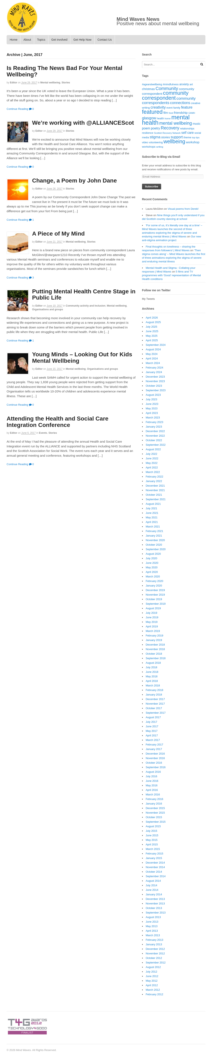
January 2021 (154, 535)
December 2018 (155, 644)
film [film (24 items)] (165, 112)
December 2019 (155, 590)
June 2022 (152, 458)
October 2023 (154, 385)
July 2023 (151, 399)
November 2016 (155, 758)
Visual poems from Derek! (183, 208)
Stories (66, 82)
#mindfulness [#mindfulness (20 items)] (171, 84)
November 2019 (155, 594)
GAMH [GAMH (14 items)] (191, 113)
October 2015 (154, 817)
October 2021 (154, 494)
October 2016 (154, 762)
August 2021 (153, 503)
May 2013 (152, 926)
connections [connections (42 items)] (180, 103)
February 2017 (154, 744)
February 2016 (154, 799)
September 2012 (156, 962)
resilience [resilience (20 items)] (147, 132)
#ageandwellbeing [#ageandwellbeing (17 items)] (152, 84)
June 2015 (152, 835)
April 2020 (152, 571)
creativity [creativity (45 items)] (158, 107)
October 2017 (154, 708)
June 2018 (152, 671)
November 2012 (155, 953)
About (27, 39)
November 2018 (155, 649)
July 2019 (151, 612)
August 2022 (153, 449)
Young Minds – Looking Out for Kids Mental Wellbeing (82, 357)
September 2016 (156, 767)
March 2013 (153, 935)
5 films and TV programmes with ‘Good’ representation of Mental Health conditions (171, 275)
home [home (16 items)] (168, 118)
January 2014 (154, 894)
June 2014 (152, 889)
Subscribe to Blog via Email (161, 156)
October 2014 (154, 871)
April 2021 (152, 522)
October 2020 (154, 544)
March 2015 (153, 849)
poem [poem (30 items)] (146, 128)
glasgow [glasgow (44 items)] (149, 118)
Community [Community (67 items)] (166, 88)
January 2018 (154, 694)
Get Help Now (82, 39)
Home (13, 39)
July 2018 (151, 667)
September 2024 (156, 344)
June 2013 (152, 921)
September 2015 (156, 821)
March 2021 (153, 526)
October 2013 (154, 908)
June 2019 (152, 617)
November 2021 (155, 490)
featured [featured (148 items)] (152, 112)
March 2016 (153, 794)
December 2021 (155, 485)
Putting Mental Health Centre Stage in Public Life (83, 294)
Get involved (59, 39)
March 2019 (153, 631)
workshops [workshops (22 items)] (148, 146)
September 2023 (156, 390)
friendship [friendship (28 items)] (181, 112)
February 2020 (154, 581)
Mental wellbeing (50, 82)
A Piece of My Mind (58, 233)
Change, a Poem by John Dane (74, 180)
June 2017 (152, 726)
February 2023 (154, 422)
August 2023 (153, 394)
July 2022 (151, 453)
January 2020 (154, 585)
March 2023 (153, 417)
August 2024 (153, 349)
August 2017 (153, 717)
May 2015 (152, 839)
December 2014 (155, 862)
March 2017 (153, 740)
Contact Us (105, 39)
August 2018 (153, 662)
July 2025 (151, 326)
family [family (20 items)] (176, 107)
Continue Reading (17, 108)
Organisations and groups (47, 309)
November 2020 (155, 540)
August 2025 (153, 322)
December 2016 (155, 753)
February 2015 (154, 853)
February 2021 (154, 531)
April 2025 (152, 340)
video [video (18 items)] (145, 142)
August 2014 (153, 880)
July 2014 (151, 885)
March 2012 (153, 989)
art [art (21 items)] (191, 84)
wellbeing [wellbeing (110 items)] (174, 141)
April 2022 (152, 467)
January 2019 (154, 640)
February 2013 (154, 939)
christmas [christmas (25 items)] (148, 89)
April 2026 (152, 317)
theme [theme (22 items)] (187, 137)
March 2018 (153, 685)
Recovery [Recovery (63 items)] (170, 128)
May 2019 (152, 621)
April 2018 (152, 680)
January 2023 (154, 426)
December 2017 (155, 699)
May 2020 (152, 567)
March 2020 (153, 576)
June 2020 (152, 562)
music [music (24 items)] (196, 123)
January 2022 (154, 481)
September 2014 (156, 876)
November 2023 (155, 381)
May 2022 (152, 462)
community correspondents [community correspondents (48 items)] (169, 100)
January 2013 (154, 944)
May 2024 (152, 353)
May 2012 (152, 980)
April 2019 (152, 626)
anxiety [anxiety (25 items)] (184, 84)
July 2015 (151, 830)
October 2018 (154, 653)
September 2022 (156, 444)
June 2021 (152, 512)
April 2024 (152, 358)
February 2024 (154, 367)
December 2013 (155, 898)
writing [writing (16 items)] (159, 147)
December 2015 (155, 808)
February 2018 (154, 690)
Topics (41, 39)
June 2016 (152, 780)
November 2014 (155, 867)
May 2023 (152, 408)
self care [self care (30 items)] (187, 132)
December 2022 (155, 431)
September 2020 (156, 549)
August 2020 (153, 553)
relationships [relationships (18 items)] (187, 128)
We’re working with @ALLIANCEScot (83, 123)
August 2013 (153, 917)
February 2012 (154, 994)
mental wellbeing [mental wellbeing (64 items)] (175, 123)
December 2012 (155, 948)
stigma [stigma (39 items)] (155, 137)
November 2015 (155, 812)
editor (13, 82)
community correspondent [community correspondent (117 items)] (165, 95)
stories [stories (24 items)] (165, 137)
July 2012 (151, 971)
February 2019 (154, 635)
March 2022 (153, 472)
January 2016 (154, 803)
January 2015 (154, 858)
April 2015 (152, 844)
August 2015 (153, 826)
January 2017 (154, 749)
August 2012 (153, 967)
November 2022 (155, 435)
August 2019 (153, 608)
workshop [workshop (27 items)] (192, 142)
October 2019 (154, 599)
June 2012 (152, 976)
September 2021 (156, 499)
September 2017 (156, 712)
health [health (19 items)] (160, 118)
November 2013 (155, 903)
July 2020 (151, 558)
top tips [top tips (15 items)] (195, 137)
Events (43, 432)
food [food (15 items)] (171, 113)
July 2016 (151, 776)
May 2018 (152, 676)
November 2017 (155, 703)
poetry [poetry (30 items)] (155, 128)
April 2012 (152, 985)
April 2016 (152, 789)
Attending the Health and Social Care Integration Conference (57, 421)
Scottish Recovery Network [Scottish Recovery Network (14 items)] (167, 133)
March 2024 (153, 363)
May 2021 (152, 517)
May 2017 (152, 730)
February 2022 (154, 476)
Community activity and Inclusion (85, 305)
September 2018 (156, 658)
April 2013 (152, 930)
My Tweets (148, 298)
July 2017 (151, 721)
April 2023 (152, 413)
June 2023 (152, 403)
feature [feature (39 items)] (187, 107)
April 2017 (152, 735)
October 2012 (154, 958)
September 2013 (156, 912)
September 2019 (156, 603)
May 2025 (152, 335)
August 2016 (153, 771)
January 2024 (154, 372)
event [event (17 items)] (169, 107)
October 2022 (154, 440)
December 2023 (155, 376)
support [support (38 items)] (177, 137)
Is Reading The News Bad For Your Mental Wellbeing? (64, 71)
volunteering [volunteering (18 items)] (156, 142)
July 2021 (151, 508)
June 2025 (152, 331)
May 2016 (152, 785)
